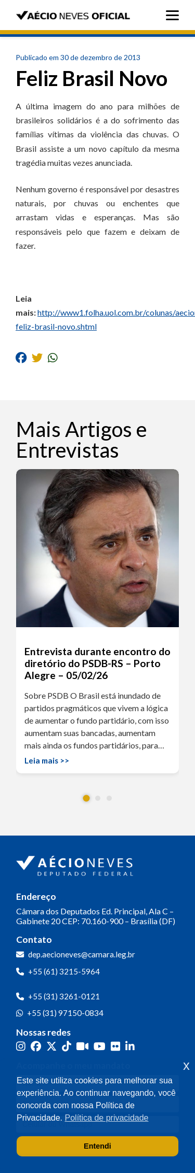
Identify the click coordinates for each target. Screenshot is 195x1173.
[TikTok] (66, 1046)
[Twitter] (51, 1046)
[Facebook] (36, 1046)
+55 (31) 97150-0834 (65, 1012)
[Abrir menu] (175, 15)
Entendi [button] (97, 1146)
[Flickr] (115, 1046)
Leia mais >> (46, 760)
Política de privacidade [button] (107, 1117)
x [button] (186, 1065)
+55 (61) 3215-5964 (64, 971)
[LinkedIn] (130, 1046)
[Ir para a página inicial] (76, 863)
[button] (86, 798)
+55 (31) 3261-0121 (64, 996)
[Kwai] (82, 1046)
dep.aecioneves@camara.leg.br (81, 954)
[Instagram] (20, 1046)
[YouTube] (100, 1046)
